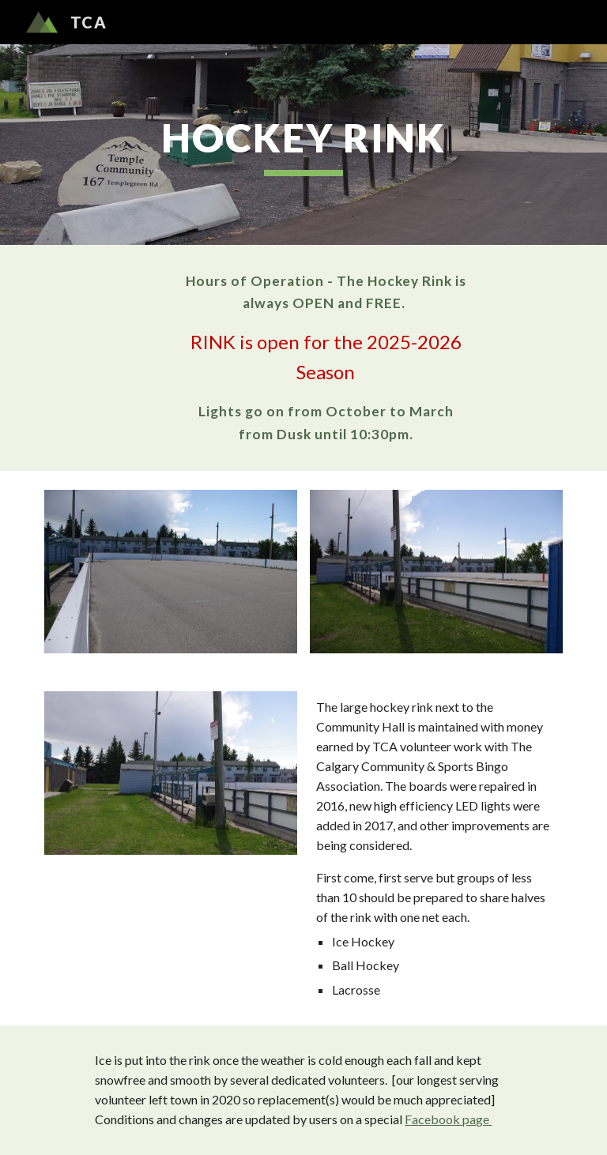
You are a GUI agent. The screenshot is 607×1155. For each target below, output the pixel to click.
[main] (303, 144)
